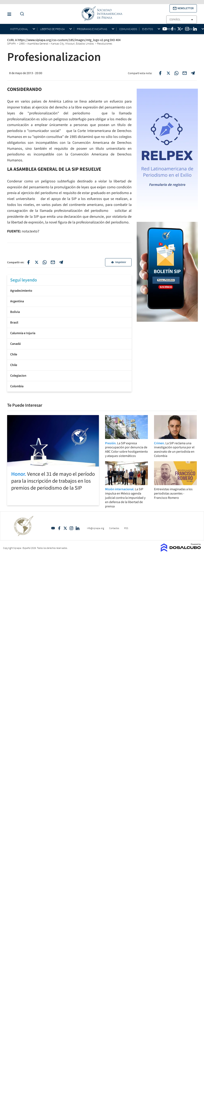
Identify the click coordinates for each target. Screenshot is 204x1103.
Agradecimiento (21, 290)
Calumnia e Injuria (22, 333)
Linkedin (77, 528)
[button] (183, 8)
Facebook (59, 528)
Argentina (17, 301)
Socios (192, 29)
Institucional (19, 29)
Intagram (71, 528)
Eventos (147, 29)
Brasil (14, 322)
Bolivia (15, 312)
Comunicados (128, 29)
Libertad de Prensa (52, 29)
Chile (13, 354)
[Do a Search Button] (21, 14)
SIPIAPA (11, 43)
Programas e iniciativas (92, 29)
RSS (126, 528)
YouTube (53, 528)
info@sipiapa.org (95, 528)
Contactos (114, 528)
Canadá (15, 344)
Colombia (16, 386)
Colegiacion (18, 375)
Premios (170, 29)
